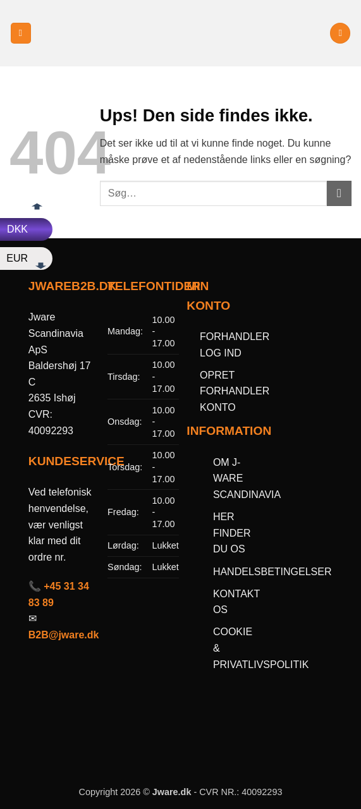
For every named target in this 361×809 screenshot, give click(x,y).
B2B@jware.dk (63, 635)
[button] (21, 33)
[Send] (339, 193)
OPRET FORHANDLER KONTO (234, 391)
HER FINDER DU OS (232, 532)
